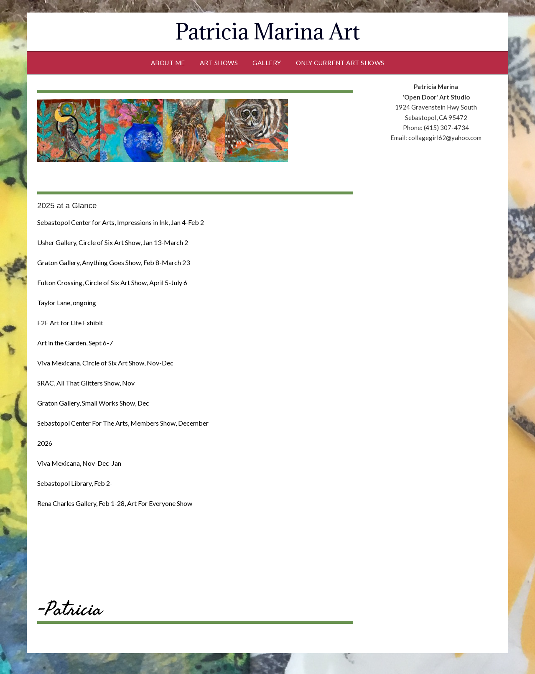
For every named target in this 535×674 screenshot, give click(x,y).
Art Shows (219, 62)
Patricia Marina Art (268, 31)
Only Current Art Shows (340, 62)
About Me (168, 62)
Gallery (266, 62)
